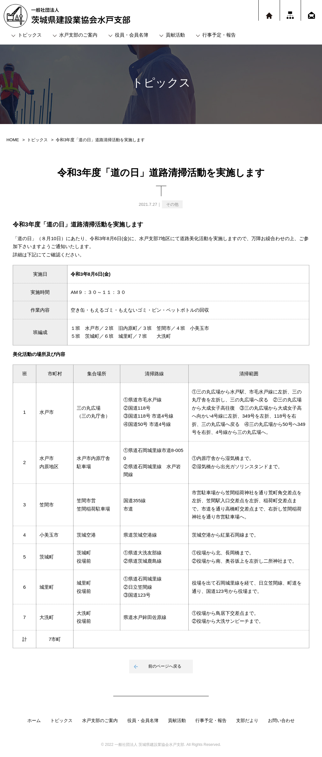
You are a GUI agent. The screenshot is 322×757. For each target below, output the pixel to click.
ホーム (34, 720)
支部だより (247, 720)
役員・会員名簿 (131, 35)
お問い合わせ (281, 720)
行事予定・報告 (219, 35)
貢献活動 (175, 35)
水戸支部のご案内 (78, 35)
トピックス (30, 35)
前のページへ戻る (164, 666)
